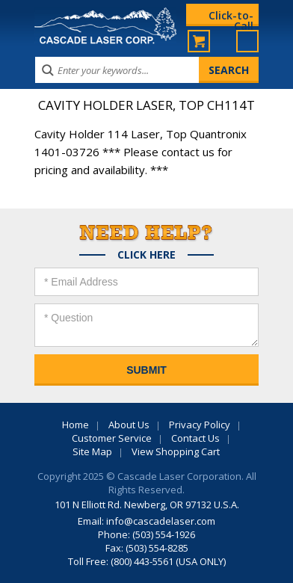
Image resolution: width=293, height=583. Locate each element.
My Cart (199, 41)
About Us (128, 424)
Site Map (92, 451)
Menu (247, 41)
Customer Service (112, 438)
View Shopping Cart (176, 451)
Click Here (146, 255)
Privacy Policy (199, 424)
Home (75, 424)
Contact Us (195, 438)
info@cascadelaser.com (160, 521)
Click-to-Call (231, 17)
